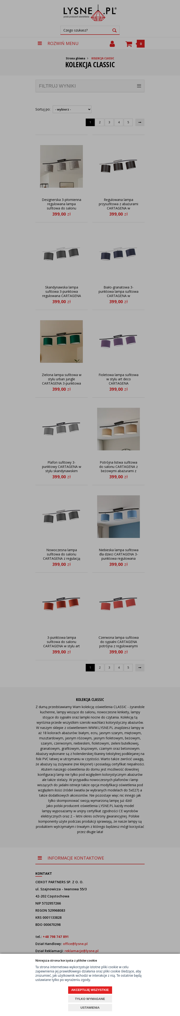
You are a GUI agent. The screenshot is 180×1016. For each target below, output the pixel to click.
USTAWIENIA (90, 1007)
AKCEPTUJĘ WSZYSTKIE (90, 990)
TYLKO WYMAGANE (90, 999)
